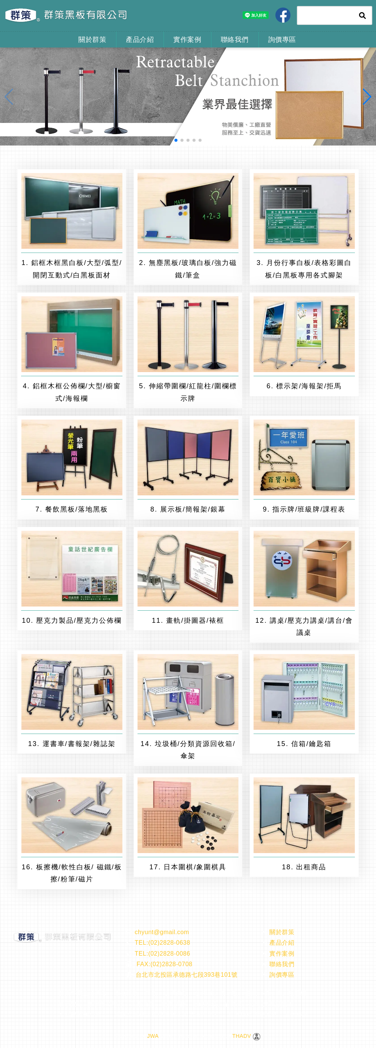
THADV (241, 1036)
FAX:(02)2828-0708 (159, 964)
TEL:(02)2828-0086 (158, 953)
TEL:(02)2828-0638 (158, 942)
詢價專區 (282, 39)
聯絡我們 (235, 39)
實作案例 (187, 39)
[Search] (326, 15)
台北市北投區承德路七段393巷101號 (181, 974)
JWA (151, 1036)
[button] (175, 140)
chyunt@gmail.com (157, 932)
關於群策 (92, 39)
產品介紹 (140, 39)
